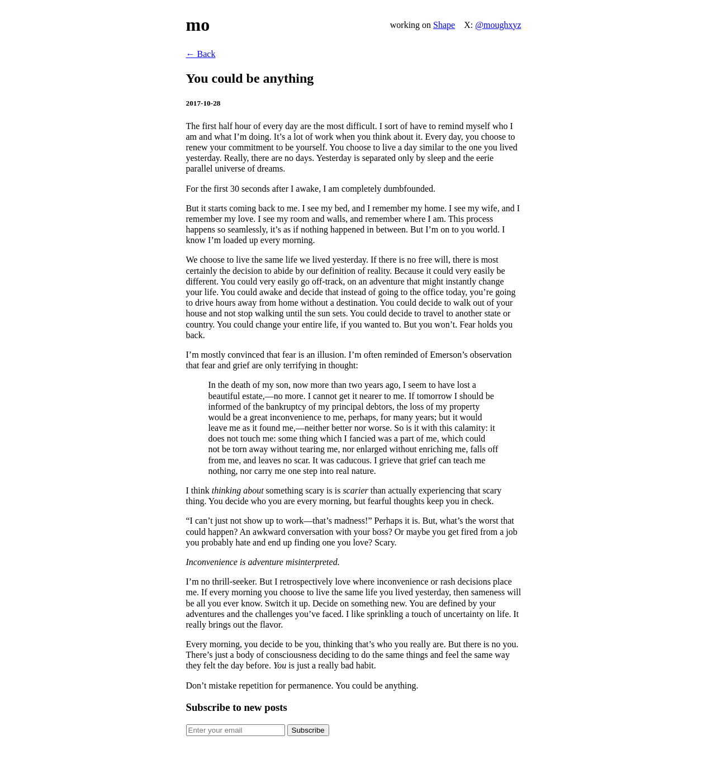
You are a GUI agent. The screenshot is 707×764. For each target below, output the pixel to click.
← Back (201, 54)
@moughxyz (498, 25)
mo (198, 25)
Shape (444, 25)
